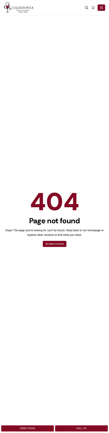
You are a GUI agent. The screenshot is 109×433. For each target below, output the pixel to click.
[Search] (86, 7)
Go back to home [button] (54, 243)
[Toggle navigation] (101, 7)
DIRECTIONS (27, 428)
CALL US (81, 428)
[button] (93, 8)
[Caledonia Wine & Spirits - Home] (44, 7)
